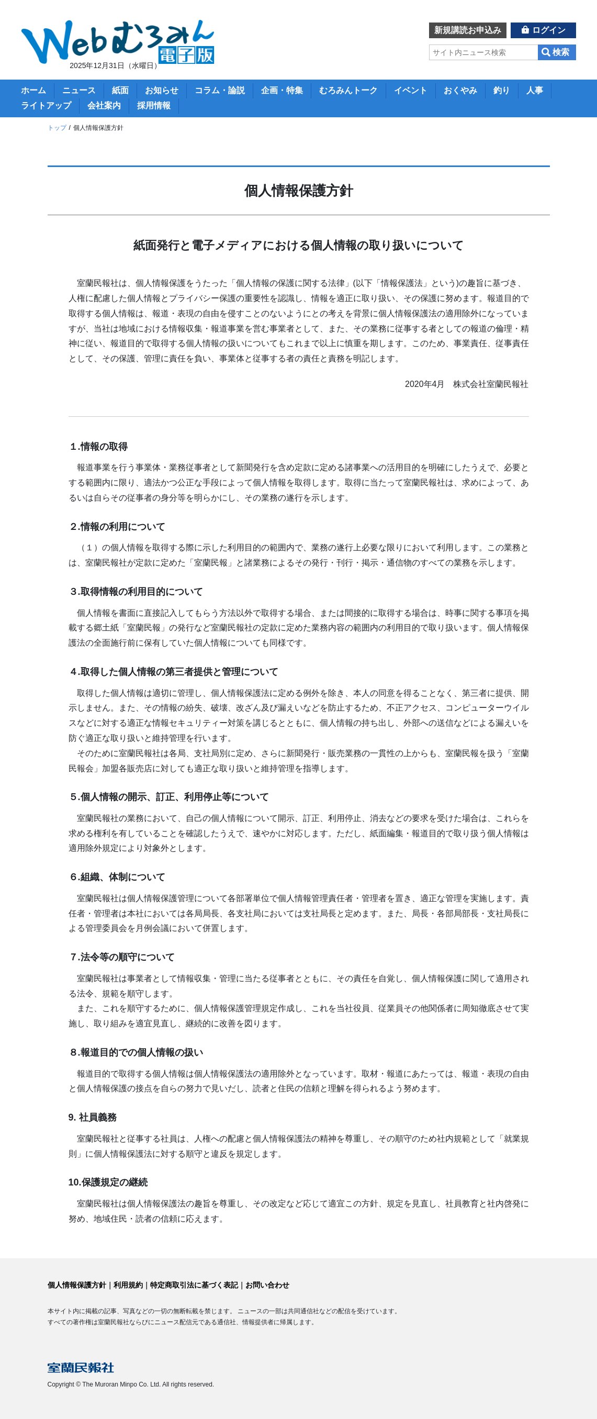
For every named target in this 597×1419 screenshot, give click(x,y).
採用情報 (154, 105)
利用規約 (128, 1285)
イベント (410, 90)
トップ (57, 127)
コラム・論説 (220, 90)
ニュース (79, 90)
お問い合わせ (267, 1285)
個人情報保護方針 (77, 1285)
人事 (534, 90)
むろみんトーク (348, 90)
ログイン (549, 30)
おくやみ (460, 90)
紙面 (120, 90)
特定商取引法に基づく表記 (194, 1285)
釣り (501, 90)
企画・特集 (282, 90)
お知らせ (161, 90)
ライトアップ (46, 105)
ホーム (33, 90)
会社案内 (104, 105)
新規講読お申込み (467, 30)
